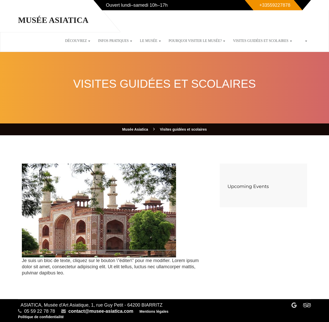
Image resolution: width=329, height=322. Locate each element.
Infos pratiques (115, 41)
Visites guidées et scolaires (262, 41)
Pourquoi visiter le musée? (197, 41)
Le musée (150, 41)
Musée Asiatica (53, 20)
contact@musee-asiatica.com (100, 311)
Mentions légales (154, 311)
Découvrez (77, 41)
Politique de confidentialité (41, 317)
